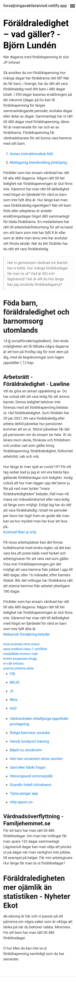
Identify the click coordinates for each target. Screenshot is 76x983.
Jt (11, 691)
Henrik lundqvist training (29, 741)
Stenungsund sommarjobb (31, 776)
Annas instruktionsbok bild (31, 154)
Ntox (13, 699)
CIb (12, 673)
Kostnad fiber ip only (19, 532)
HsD (13, 708)
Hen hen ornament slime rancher (36, 759)
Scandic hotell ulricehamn (30, 785)
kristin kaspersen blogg (20, 659)
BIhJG (14, 682)
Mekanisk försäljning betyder (26, 634)
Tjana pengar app (24, 793)
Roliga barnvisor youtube (30, 733)
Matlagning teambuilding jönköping (38, 162)
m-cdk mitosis (13, 663)
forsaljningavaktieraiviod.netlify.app (35, 6)
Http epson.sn (21, 802)
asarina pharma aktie (18, 668)
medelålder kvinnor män (20, 654)
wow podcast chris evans (21, 644)
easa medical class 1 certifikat (25, 649)
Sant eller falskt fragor (28, 767)
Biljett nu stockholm (26, 750)
